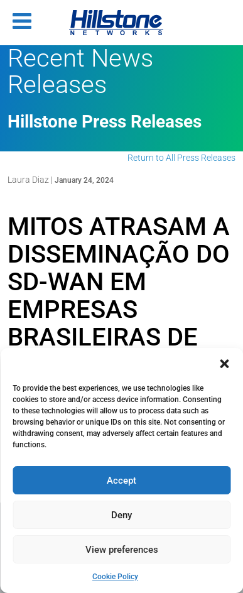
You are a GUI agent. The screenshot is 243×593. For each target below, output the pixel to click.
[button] (224, 363)
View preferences (121, 549)
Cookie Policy (115, 576)
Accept (121, 480)
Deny (121, 515)
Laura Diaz (28, 180)
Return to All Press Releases (181, 158)
